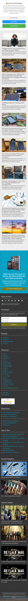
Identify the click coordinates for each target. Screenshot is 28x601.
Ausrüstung (6, 358)
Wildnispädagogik (7, 366)
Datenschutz (6, 339)
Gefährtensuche (7, 380)
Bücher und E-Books (8, 384)
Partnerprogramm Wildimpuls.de (11, 412)
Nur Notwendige (14, 17)
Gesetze (5, 360)
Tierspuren (5, 386)
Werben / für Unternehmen (10, 414)
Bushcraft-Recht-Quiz (8, 450)
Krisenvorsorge (7, 362)
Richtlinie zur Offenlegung (9, 416)
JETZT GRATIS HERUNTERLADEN (14, 289)
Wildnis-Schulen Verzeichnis (10, 421)
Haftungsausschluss (8, 341)
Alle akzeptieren (14, 26)
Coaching (5, 374)
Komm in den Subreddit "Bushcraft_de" (10, 304)
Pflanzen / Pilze (7, 364)
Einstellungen (14, 21)
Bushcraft (5, 356)
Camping (5, 368)
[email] (14, 321)
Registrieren (6, 394)
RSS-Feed (5, 425)
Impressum (6, 337)
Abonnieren (14, 324)
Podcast (5, 378)
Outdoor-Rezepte (7, 382)
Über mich (5, 343)
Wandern (5, 370)
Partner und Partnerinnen (9, 423)
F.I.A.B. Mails (6, 376)
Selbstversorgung (7, 372)
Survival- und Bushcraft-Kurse (10, 388)
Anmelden (5, 392)
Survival (5, 354)
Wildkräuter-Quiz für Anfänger (10, 452)
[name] (14, 318)
